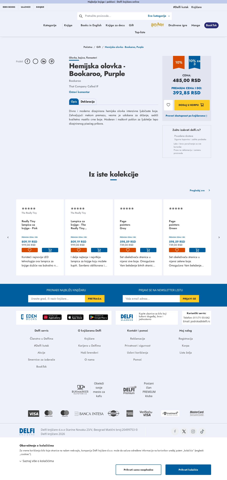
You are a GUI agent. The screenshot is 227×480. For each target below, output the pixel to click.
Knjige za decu (128, 25)
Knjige (68, 25)
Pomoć (137, 360)
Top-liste (167, 32)
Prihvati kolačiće (188, 469)
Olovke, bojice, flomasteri (83, 57)
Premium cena (182, 88)
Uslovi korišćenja (137, 353)
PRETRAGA (95, 298)
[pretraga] (81, 16)
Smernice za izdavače (41, 360)
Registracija (186, 339)
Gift (144, 25)
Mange (118, 32)
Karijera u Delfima (89, 346)
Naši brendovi (89, 353)
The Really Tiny (29, 212)
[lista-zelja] (30, 250)
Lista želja (186, 353)
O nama (89, 360)
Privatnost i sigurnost (137, 346)
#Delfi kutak (41, 346)
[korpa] (50, 250)
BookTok (134, 32)
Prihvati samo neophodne (138, 469)
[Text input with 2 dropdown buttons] (115, 16)
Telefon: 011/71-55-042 (196, 317)
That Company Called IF (83, 86)
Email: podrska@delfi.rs (196, 321)
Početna (88, 47)
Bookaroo (75, 81)
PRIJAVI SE (189, 298)
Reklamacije (137, 339)
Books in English (104, 25)
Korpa (185, 346)
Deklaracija (88, 102)
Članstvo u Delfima (41, 339)
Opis (74, 102)
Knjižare (89, 339)
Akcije (41, 353)
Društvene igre (100, 32)
